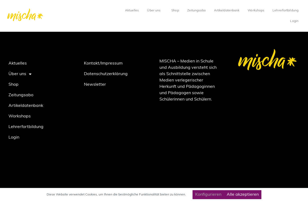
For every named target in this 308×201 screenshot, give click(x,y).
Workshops (256, 10)
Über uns (155, 10)
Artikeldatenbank (227, 10)
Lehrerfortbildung (285, 10)
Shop (175, 10)
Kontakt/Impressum (103, 63)
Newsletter (95, 85)
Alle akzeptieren (243, 195)
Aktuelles (132, 10)
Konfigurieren (208, 195)
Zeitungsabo (196, 10)
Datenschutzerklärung (106, 74)
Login (294, 21)
